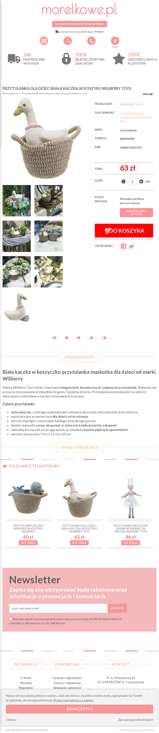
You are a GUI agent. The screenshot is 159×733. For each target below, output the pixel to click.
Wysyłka (26, 681)
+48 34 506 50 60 (91, 41)
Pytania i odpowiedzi (67, 677)
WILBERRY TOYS (131, 104)
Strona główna (10, 93)
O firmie (25, 677)
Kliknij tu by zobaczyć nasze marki (79, 24)
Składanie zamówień (67, 686)
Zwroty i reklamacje (67, 681)
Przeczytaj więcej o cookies (73, 700)
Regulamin (26, 686)
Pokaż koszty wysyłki (136, 212)
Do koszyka (124, 230)
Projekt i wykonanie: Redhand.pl (137, 728)
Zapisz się (117, 607)
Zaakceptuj (79, 708)
